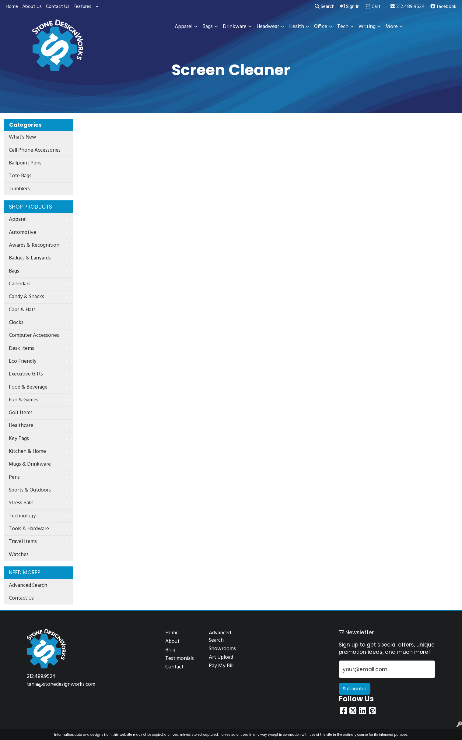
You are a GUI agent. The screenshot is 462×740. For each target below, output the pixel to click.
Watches (19, 555)
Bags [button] (207, 27)
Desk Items (21, 348)
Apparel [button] (183, 27)
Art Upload (221, 657)
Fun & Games (23, 400)
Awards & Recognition (34, 245)
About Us (32, 7)
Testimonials (179, 658)
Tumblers (19, 189)
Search (324, 7)
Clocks (16, 323)
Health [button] (296, 27)
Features (82, 7)
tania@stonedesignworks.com (61, 684)
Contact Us (57, 7)
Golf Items (21, 413)
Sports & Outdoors (30, 490)
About (172, 641)
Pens (14, 477)
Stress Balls (21, 503)
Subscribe (354, 688)
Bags (14, 271)
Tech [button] (342, 27)
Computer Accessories (34, 335)
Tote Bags (20, 176)
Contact (174, 667)
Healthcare (21, 425)
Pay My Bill (221, 666)
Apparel (17, 219)
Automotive (22, 232)
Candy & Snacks (26, 297)
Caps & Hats (22, 310)
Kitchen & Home (27, 451)
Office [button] (320, 27)
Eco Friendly (23, 361)
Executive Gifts (26, 374)
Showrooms (222, 649)
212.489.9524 (407, 7)
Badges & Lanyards (30, 258)
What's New (22, 137)
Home (12, 7)
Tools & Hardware (29, 529)
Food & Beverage (28, 387)
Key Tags (19, 439)
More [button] (392, 27)
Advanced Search (28, 585)
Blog (170, 650)
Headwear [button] (268, 27)
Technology (22, 516)
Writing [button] (367, 27)
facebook (443, 6)
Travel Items (23, 541)
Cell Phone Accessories (35, 150)
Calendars (19, 284)
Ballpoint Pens (25, 163)
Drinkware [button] (235, 27)
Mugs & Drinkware (30, 464)
